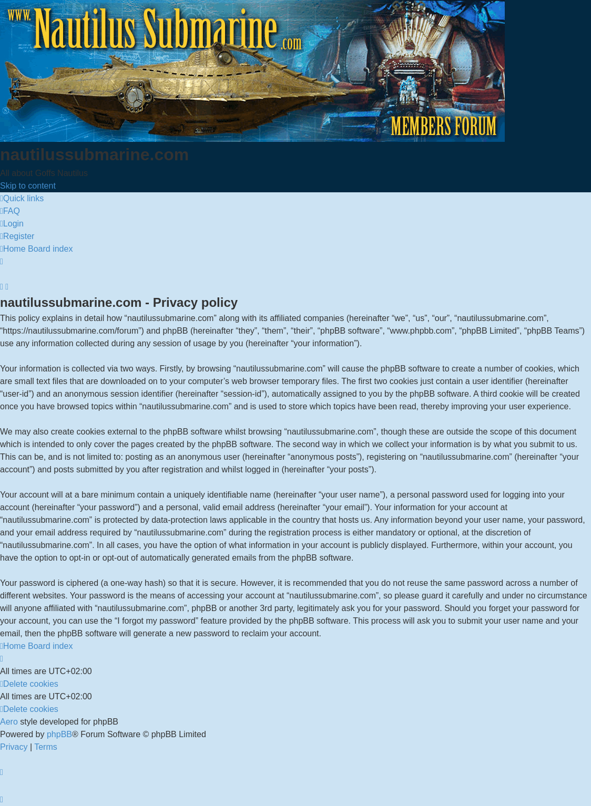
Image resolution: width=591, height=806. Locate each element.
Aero (9, 721)
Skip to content (28, 185)
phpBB (59, 734)
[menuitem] (10, 210)
